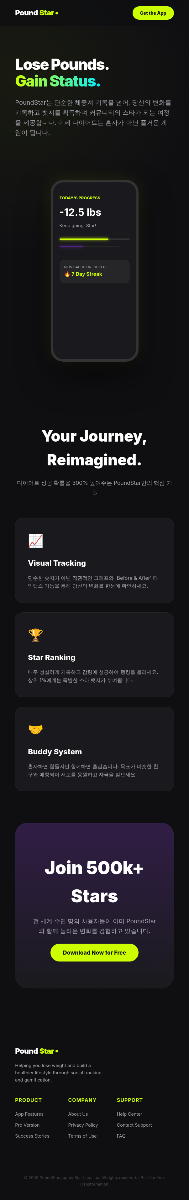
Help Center (129, 1114)
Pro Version (27, 1125)
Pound (36, 13)
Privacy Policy (83, 1125)
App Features (29, 1114)
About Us (78, 1114)
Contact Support (134, 1125)
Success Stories (32, 1136)
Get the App (153, 13)
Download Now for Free (94, 952)
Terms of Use (82, 1136)
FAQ (121, 1136)
